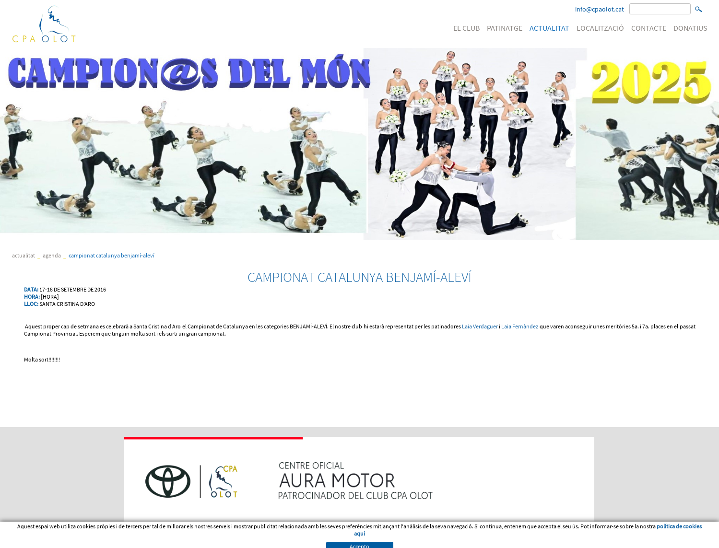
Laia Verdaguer (480, 326)
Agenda (52, 255)
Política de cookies (122, 540)
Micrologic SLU (647, 540)
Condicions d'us (69, 540)
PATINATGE (504, 28)
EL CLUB (466, 28)
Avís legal (25, 540)
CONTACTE (648, 28)
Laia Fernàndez (519, 326)
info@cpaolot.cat (599, 9)
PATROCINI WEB (175, 540)
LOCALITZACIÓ (600, 28)
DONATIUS (690, 28)
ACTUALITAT (549, 28)
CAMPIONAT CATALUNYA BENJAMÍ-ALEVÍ (111, 255)
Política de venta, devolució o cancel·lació (253, 540)
